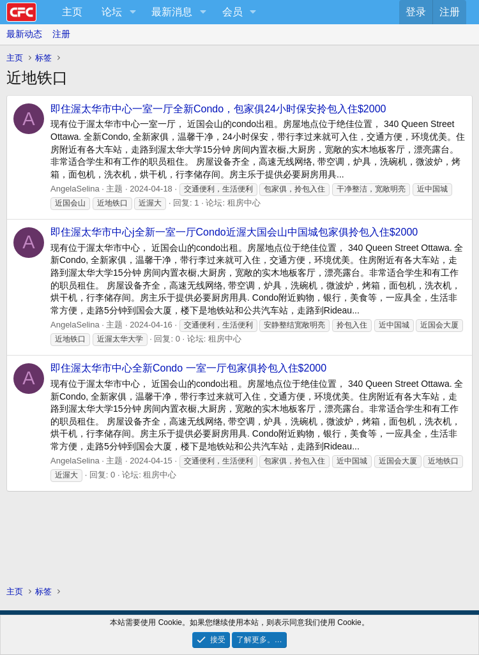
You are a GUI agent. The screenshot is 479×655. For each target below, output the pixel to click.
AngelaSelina (75, 188)
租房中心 (244, 202)
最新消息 (171, 11)
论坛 (112, 11)
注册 (61, 34)
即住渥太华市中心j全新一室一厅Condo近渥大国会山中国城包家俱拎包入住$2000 (234, 232)
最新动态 (24, 34)
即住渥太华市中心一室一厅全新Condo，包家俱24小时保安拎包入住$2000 (218, 108)
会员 (232, 11)
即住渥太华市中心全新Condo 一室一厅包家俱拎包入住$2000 (188, 368)
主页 (72, 11)
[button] (132, 12)
